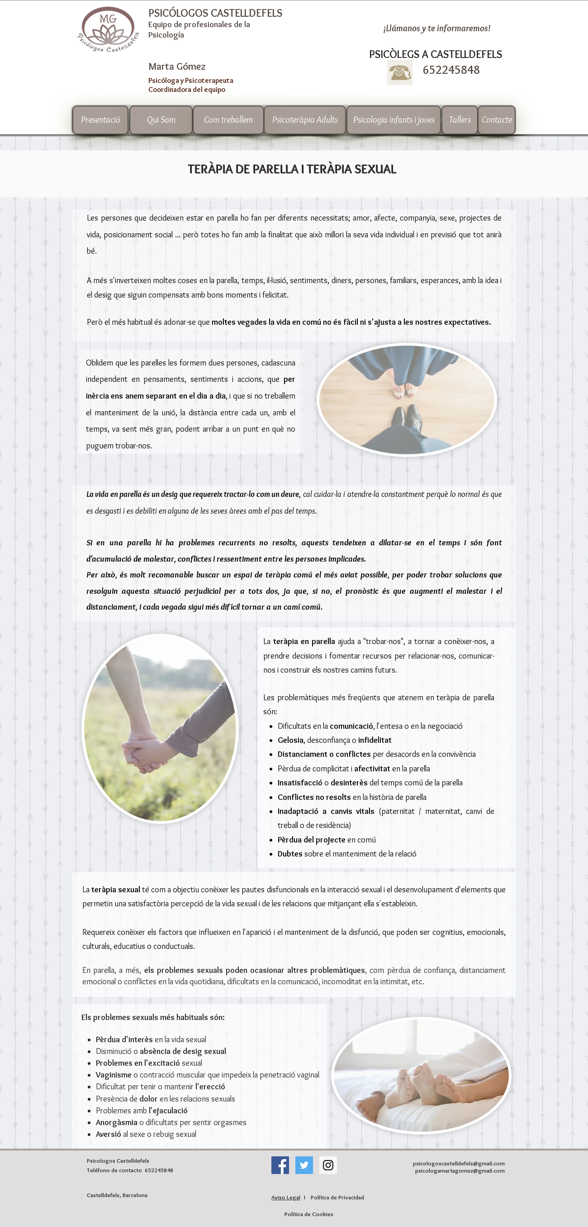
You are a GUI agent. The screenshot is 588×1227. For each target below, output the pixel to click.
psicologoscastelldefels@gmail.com (459, 1163)
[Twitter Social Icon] (304, 1165)
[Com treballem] (228, 120)
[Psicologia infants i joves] (393, 120)
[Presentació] (100, 120)
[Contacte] (497, 120)
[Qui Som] (161, 120)
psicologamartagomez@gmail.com (460, 1170)
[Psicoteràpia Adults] (305, 120)
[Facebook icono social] (280, 1165)
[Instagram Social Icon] (328, 1165)
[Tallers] (459, 120)
